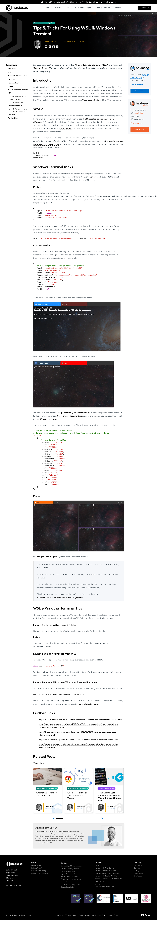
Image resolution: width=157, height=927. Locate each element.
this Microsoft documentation (70, 415)
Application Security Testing (71, 882)
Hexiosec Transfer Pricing (39, 871)
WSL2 (10, 72)
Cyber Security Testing (69, 869)
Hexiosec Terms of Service (62, 913)
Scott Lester (79, 41)
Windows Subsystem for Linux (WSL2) (91, 65)
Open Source (99, 879)
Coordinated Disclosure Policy (95, 913)
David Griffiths (81, 804)
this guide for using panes (48, 556)
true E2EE (139, 113)
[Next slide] (102, 816)
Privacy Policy (78, 913)
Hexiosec (15, 913)
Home (48, 8)
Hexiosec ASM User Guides (104, 865)
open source (94, 176)
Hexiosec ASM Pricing (38, 868)
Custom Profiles (15, 83)
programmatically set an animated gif (73, 412)
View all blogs (39, 760)
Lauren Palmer (49, 804)
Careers (137, 865)
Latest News (138, 871)
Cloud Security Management (71, 876)
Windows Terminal (41, 68)
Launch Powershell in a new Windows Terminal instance (18, 112)
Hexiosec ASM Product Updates (106, 873)
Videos (97, 881)
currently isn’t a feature (89, 701)
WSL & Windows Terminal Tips (18, 91)
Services (67, 8)
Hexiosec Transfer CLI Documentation (108, 876)
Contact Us (144, 8)
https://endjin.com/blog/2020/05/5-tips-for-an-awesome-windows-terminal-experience (78, 737)
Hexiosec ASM (36, 863)
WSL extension (65, 128)
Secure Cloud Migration (69, 874)
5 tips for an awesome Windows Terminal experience (60, 596)
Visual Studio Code (90, 100)
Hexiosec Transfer (37, 865)
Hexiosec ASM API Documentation (107, 871)
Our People (138, 873)
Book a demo (139, 91)
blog (95, 415)
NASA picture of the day (48, 418)
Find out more (136, 84)
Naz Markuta (111, 804)
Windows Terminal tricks (17, 75)
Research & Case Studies (106, 785)
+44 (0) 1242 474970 (16, 883)
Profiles (12, 79)
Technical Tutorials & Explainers (44, 23)
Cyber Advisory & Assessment (71, 871)
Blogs (97, 863)
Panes (11, 86)
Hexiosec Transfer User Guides (105, 868)
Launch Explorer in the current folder (18, 97)
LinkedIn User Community (104, 884)
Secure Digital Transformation (71, 863)
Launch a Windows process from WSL (16, 104)
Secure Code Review (68, 879)
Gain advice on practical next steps (102, 2)
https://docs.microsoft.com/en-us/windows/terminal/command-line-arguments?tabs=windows (80, 717)
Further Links (13, 118)
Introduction (13, 69)
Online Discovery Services (70, 866)
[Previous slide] (54, 816)
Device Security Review (69, 884)
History (136, 868)
